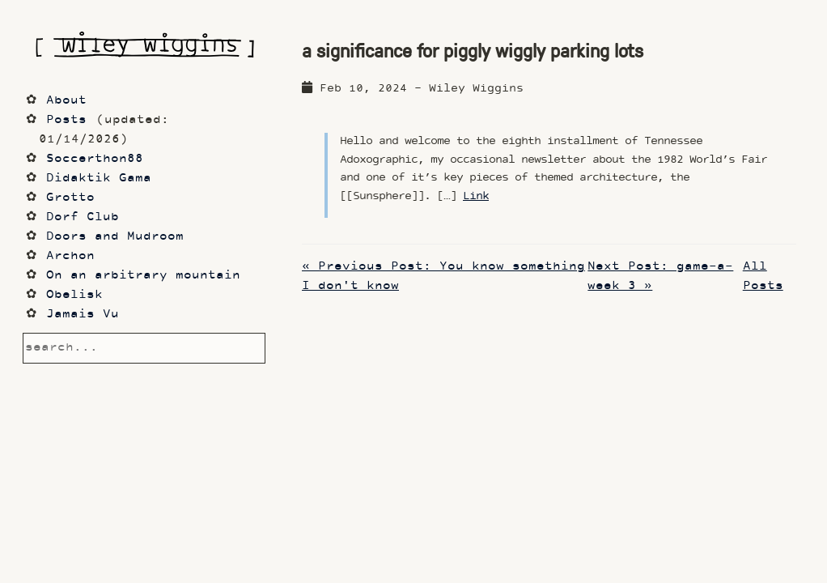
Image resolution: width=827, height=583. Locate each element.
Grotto (70, 197)
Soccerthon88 (94, 159)
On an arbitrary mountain (143, 275)
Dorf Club (82, 217)
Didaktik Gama (98, 178)
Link (476, 196)
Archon (70, 256)
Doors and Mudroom (115, 236)
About (66, 100)
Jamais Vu (82, 314)
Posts (66, 120)
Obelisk (74, 295)
